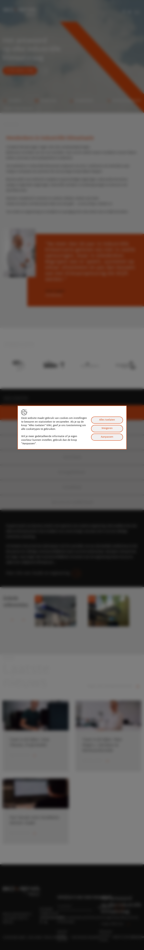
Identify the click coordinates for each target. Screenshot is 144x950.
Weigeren (107, 428)
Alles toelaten (107, 420)
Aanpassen (107, 437)
